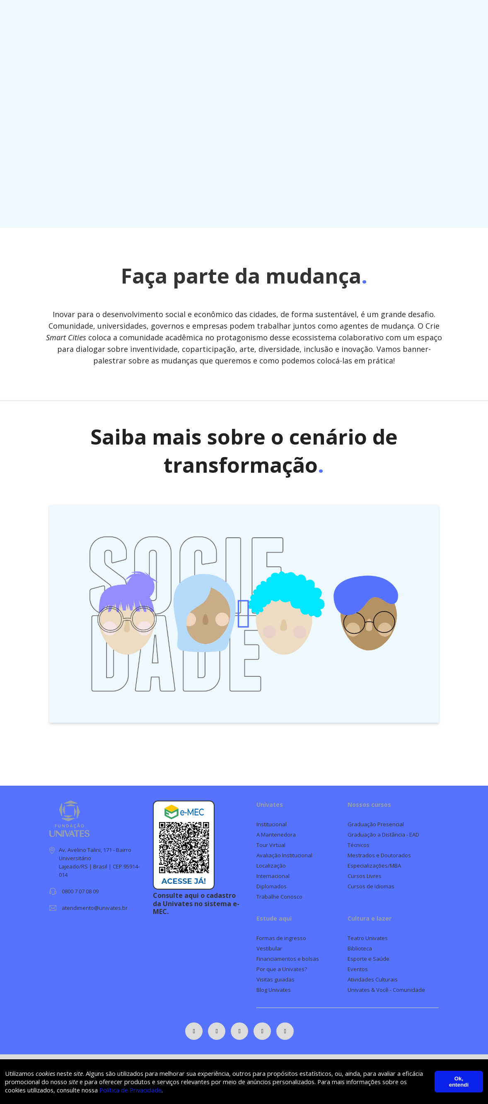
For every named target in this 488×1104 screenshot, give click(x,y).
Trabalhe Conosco (279, 896)
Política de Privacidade (162, 1089)
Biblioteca (360, 948)
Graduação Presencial (376, 824)
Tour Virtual (270, 845)
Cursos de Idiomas (371, 886)
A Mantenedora (276, 834)
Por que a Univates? (281, 969)
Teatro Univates (368, 938)
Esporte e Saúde (368, 958)
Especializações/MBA (374, 865)
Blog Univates (273, 989)
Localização (271, 865)
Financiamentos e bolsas (287, 958)
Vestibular (269, 948)
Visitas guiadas (275, 979)
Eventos (358, 969)
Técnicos (359, 845)
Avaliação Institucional (284, 855)
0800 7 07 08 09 (80, 891)
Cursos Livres (365, 876)
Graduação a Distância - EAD (383, 834)
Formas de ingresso (281, 938)
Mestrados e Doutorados (379, 855)
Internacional (273, 876)
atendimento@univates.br (95, 908)
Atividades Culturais (373, 979)
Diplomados (271, 886)
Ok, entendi (459, 1081)
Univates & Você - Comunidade (386, 989)
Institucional (271, 824)
